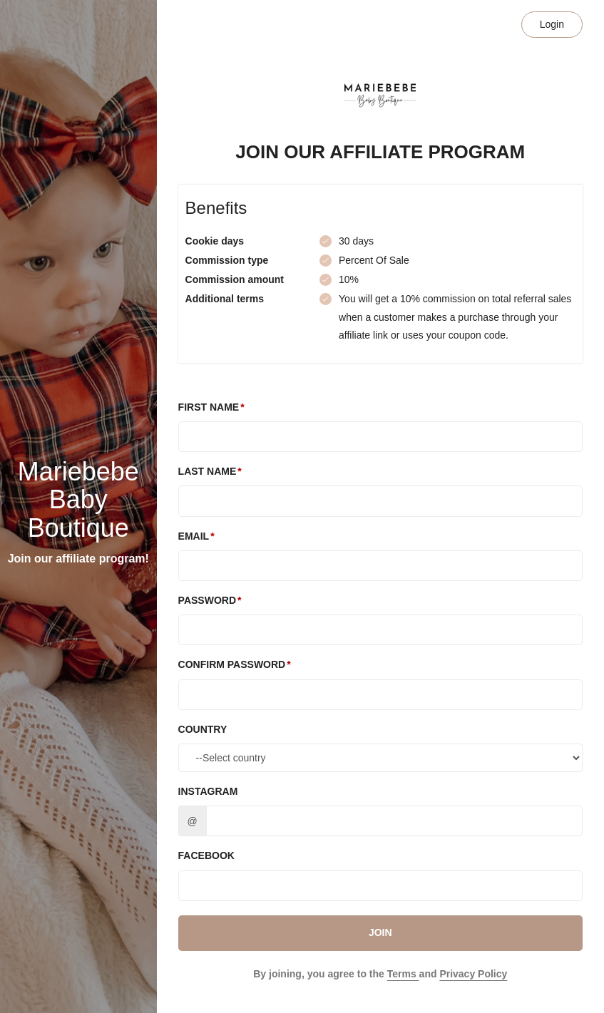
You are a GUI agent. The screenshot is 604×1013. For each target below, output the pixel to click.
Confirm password (232, 664)
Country (202, 729)
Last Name (207, 471)
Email (194, 536)
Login (552, 24)
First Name (209, 407)
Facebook (206, 855)
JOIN (380, 932)
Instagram (208, 791)
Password (207, 600)
